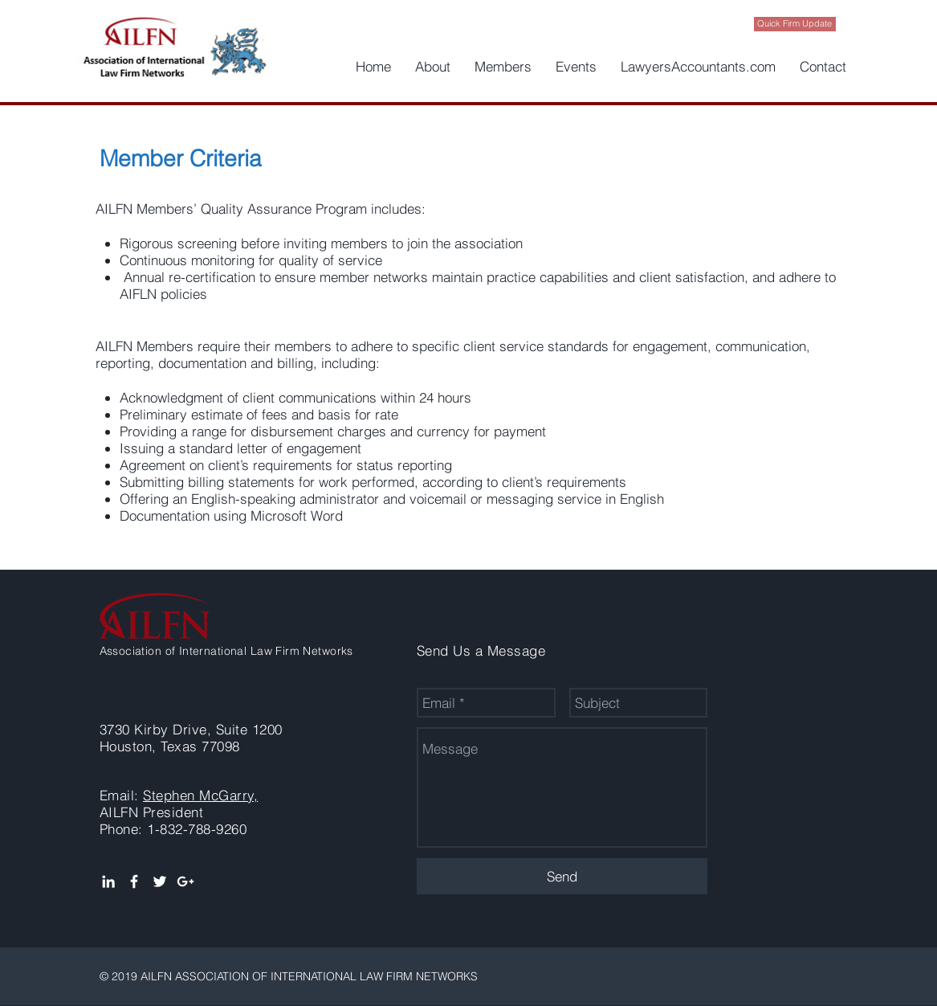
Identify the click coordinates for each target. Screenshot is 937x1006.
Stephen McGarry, (200, 795)
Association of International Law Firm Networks (226, 651)
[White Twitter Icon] (160, 881)
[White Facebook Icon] (134, 881)
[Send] (562, 876)
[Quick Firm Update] (795, 24)
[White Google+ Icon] (185, 881)
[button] (432, 67)
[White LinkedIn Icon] (108, 881)
